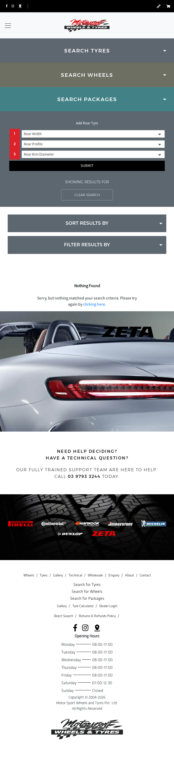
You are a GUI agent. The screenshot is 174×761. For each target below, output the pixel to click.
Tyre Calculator (83, 606)
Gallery (58, 575)
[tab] (87, 50)
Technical (76, 575)
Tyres (44, 575)
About (130, 575)
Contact (145, 575)
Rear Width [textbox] (33, 133)
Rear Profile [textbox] (33, 144)
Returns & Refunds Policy (98, 616)
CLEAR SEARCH (87, 195)
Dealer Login (108, 606)
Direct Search (64, 616)
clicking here (94, 304)
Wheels (29, 575)
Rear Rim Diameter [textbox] (39, 154)
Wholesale (96, 575)
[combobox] (93, 134)
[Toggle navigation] (8, 25)
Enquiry (114, 575)
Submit (87, 165)
